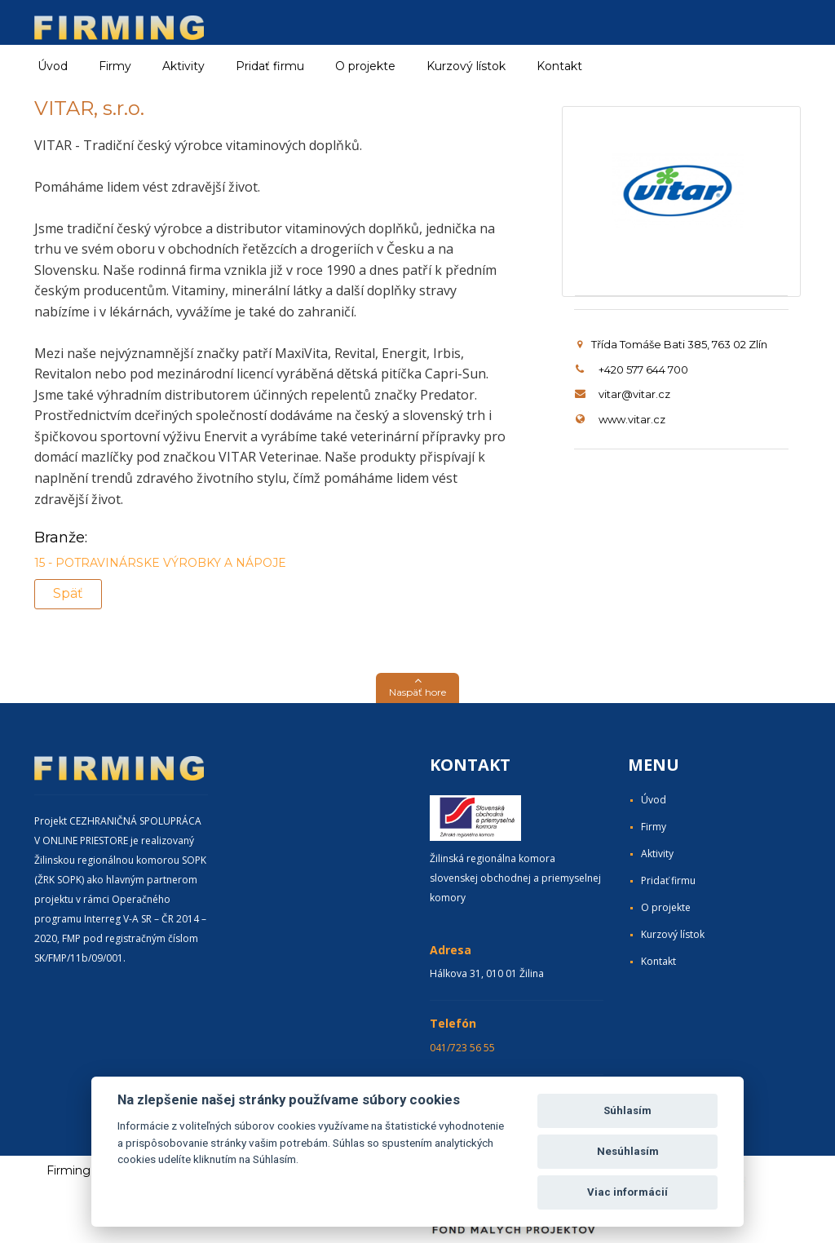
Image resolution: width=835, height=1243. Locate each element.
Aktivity (657, 853)
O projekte (365, 66)
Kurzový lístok (466, 66)
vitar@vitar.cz (634, 393)
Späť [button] (68, 593)
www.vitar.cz (632, 419)
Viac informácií (627, 1192)
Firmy (653, 827)
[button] (417, 688)
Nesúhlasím (628, 1151)
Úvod (53, 66)
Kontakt (559, 66)
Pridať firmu (270, 66)
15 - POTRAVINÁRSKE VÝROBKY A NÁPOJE (160, 562)
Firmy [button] (115, 66)
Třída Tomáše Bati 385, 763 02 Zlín (672, 344)
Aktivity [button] (183, 66)
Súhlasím (627, 1110)
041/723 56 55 (462, 1048)
